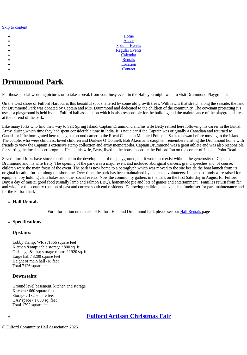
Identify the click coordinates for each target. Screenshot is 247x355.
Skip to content (14, 27)
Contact (128, 69)
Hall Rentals (191, 211)
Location (128, 64)
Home (128, 36)
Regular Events (128, 50)
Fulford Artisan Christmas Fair (129, 316)
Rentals (128, 59)
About (128, 41)
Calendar (128, 55)
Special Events (128, 45)
